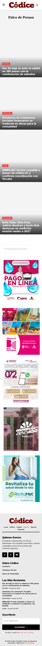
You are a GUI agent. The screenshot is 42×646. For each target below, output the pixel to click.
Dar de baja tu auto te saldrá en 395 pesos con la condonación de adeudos (20, 584)
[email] (21, 620)
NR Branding (29, 643)
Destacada (7, 113)
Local (5, 165)
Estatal (6, 64)
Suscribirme (21, 627)
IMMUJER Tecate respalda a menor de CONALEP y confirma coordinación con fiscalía (18, 604)
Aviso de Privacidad (26, 632)
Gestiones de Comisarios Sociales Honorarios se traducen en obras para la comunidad (19, 594)
